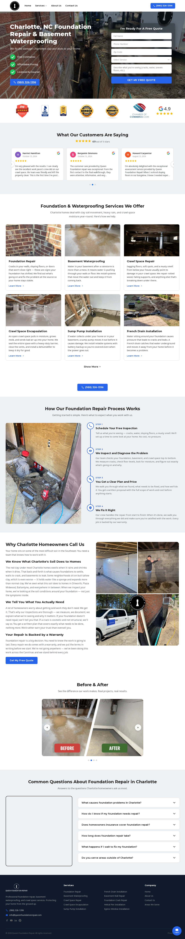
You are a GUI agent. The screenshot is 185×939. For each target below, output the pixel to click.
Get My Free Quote (141, 80)
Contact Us (71, 5)
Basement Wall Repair (114, 895)
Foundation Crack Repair (115, 900)
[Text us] (177, 931)
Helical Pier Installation (114, 904)
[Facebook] (7, 921)
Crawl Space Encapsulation (76, 904)
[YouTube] (11, 921)
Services (41, 5)
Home (28, 5)
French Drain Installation (115, 891)
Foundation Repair (72, 891)
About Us (56, 5)
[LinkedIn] (15, 921)
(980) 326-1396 (163, 5)
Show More (92, 366)
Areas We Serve (152, 904)
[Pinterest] (20, 921)
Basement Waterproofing (76, 895)
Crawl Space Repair (72, 900)
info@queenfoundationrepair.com (25, 915)
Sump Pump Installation (75, 909)
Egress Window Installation (117, 909)
